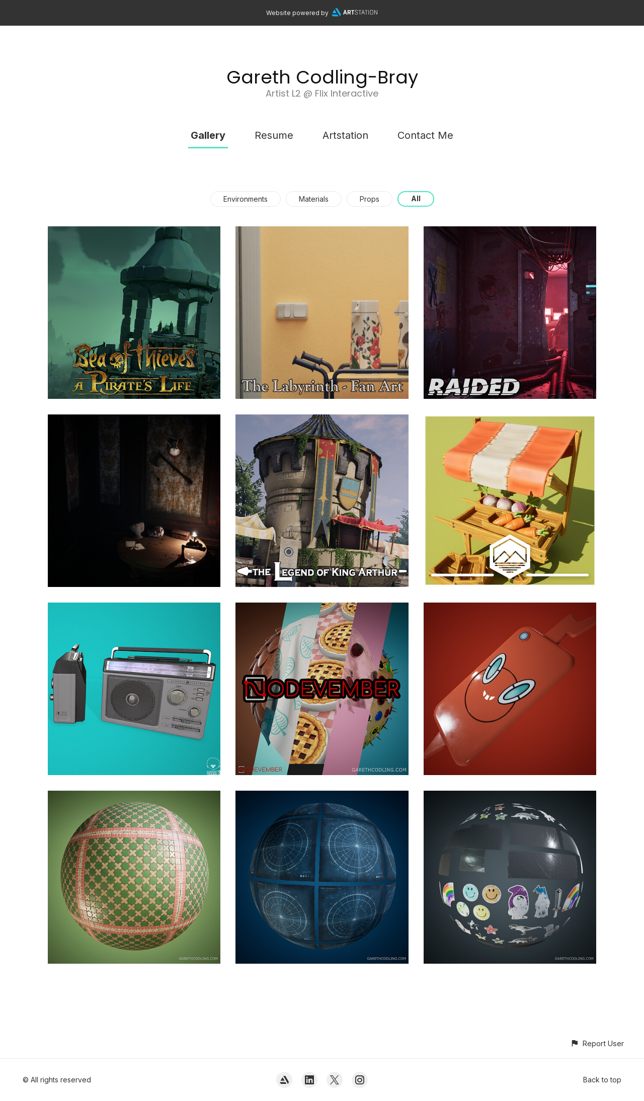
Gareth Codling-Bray (322, 77)
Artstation (345, 135)
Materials (314, 199)
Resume (274, 135)
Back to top (602, 1079)
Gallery (208, 135)
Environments (245, 199)
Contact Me (425, 135)
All (416, 198)
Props (369, 199)
